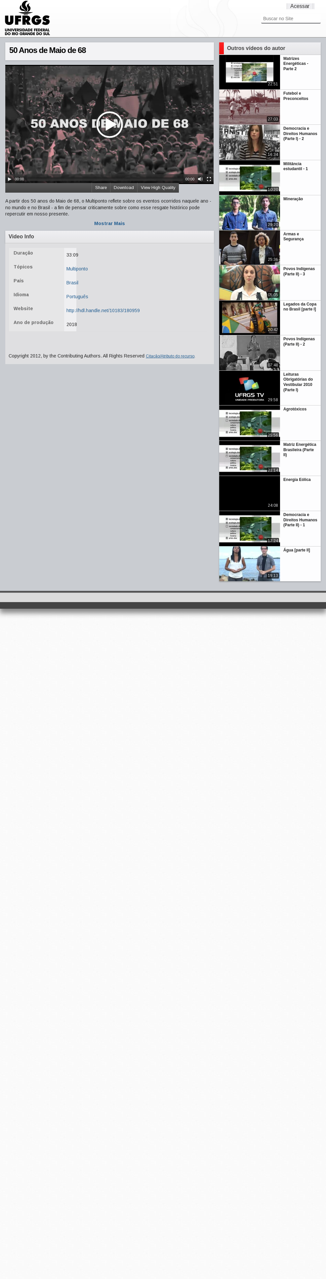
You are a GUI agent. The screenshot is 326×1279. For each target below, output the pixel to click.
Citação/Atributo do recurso (170, 356)
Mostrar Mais (109, 223)
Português (77, 296)
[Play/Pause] (9, 179)
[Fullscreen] (209, 179)
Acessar (299, 6)
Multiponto (77, 268)
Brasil (72, 282)
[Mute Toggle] (200, 179)
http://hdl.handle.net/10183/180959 (103, 310)
